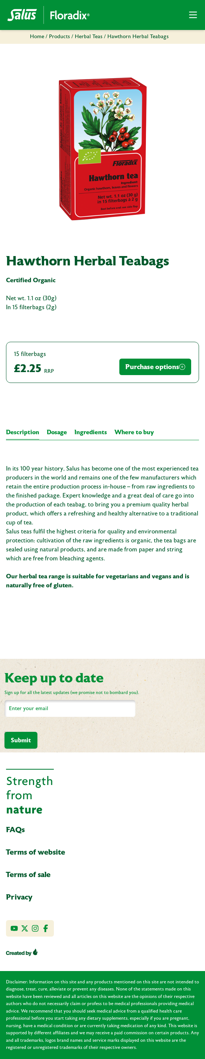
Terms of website (35, 851)
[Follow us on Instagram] (35, 928)
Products (59, 37)
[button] (193, 14)
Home (37, 37)
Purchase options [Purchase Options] (155, 367)
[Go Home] (48, 15)
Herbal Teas (88, 37)
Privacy (19, 896)
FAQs (15, 829)
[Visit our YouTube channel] (14, 928)
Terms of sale (28, 874)
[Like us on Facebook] (45, 928)
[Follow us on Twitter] (24, 928)
